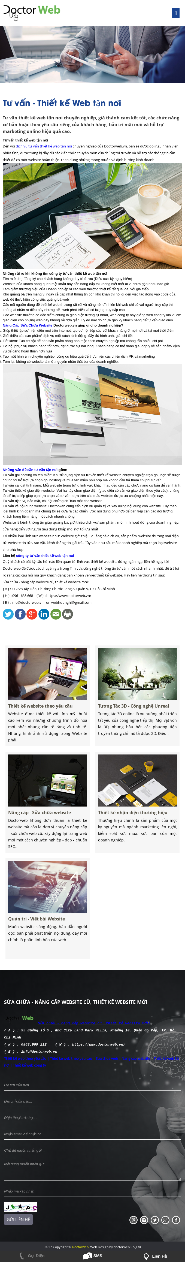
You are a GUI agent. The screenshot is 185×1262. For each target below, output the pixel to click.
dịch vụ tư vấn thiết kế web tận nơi (44, 146)
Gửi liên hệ (18, 1218)
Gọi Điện (30, 1255)
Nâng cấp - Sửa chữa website (42, 833)
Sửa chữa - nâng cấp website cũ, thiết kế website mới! (94, 1023)
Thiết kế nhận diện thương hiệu (134, 833)
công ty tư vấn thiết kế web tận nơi (45, 556)
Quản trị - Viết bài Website (40, 939)
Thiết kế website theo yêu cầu (43, 727)
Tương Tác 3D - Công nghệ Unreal (135, 727)
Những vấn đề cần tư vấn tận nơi (30, 470)
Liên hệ (154, 1256)
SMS (92, 1255)
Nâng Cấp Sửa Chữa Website (27, 325)
